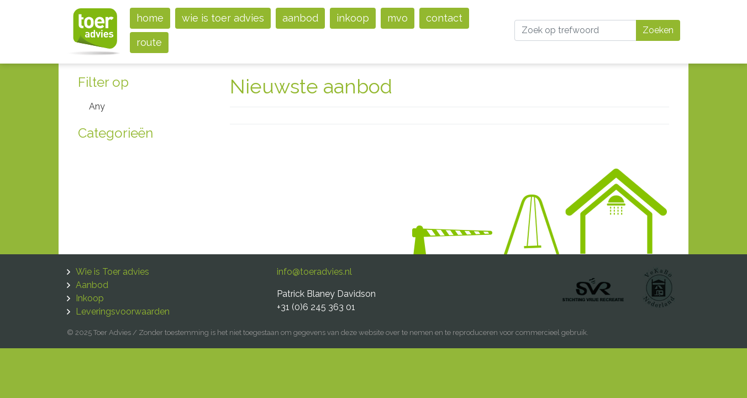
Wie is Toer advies (223, 18)
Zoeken (658, 30)
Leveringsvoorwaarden (123, 311)
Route (149, 42)
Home (150, 18)
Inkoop (352, 18)
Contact (444, 18)
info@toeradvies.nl (314, 271)
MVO (397, 18)
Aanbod (300, 18)
